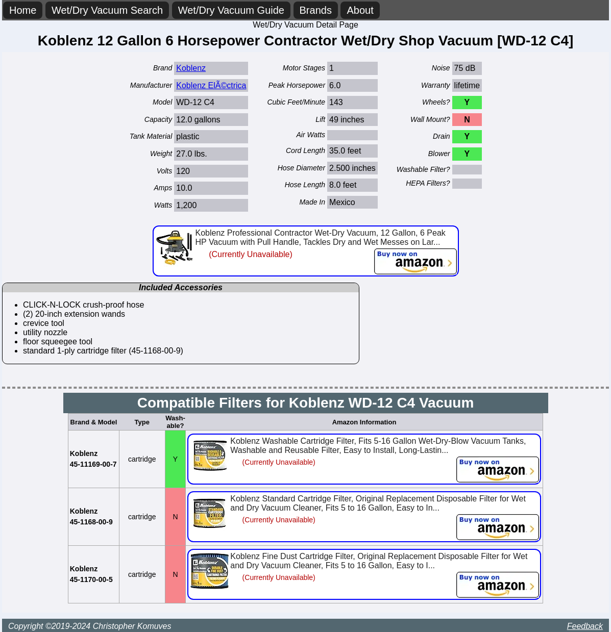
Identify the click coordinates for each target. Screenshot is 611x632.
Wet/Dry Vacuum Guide (231, 10)
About (360, 10)
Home (22, 10)
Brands (316, 10)
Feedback (585, 626)
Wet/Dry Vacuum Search (107, 10)
